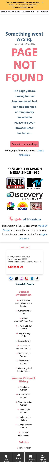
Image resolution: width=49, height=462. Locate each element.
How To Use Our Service (23, 327)
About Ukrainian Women (23, 403)
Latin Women (28, 11)
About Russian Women (23, 396)
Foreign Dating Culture (23, 418)
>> (23, 7)
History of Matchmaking (24, 433)
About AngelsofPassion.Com (23, 319)
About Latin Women (23, 411)
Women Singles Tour (24, 312)
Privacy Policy (24, 448)
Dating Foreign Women (23, 354)
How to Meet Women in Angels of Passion (23, 303)
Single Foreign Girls (23, 334)
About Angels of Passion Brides (24, 369)
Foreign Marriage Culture (23, 426)
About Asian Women (23, 388)
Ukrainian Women (10, 11)
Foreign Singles (23, 341)
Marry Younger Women (23, 362)
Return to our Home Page (24, 144)
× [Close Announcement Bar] (42, 2)
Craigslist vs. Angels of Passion (23, 347)
